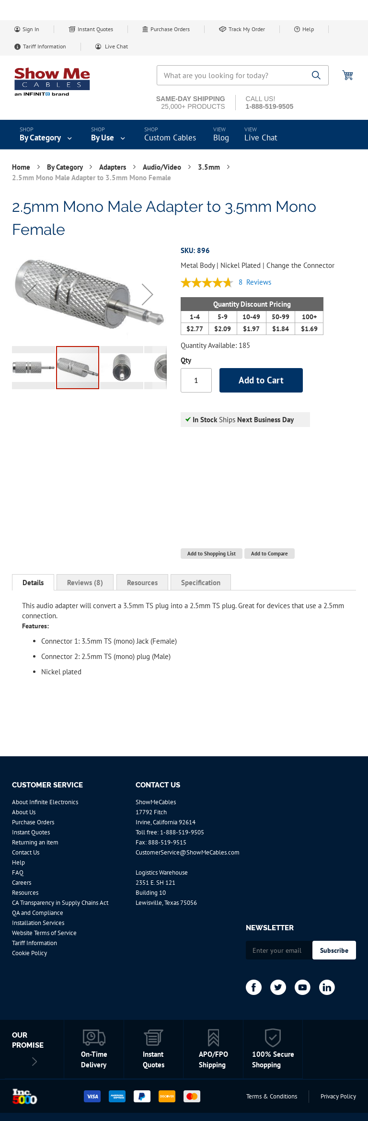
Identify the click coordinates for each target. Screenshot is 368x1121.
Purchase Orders (170, 29)
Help (308, 29)
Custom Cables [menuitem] (170, 137)
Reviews (85, 582)
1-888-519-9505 (182, 832)
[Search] (316, 76)
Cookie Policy (29, 953)
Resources (142, 582)
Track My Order (247, 29)
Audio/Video (163, 167)
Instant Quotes (95, 29)
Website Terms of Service (44, 933)
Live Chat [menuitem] (260, 137)
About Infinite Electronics (45, 802)
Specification (200, 582)
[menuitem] (46, 134)
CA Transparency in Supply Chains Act (60, 903)
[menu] (184, 135)
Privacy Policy (338, 1096)
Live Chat (116, 46)
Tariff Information (44, 46)
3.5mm (210, 167)
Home (22, 167)
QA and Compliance (37, 913)
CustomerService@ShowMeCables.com (188, 852)
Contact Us (25, 852)
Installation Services (38, 923)
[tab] (33, 582)
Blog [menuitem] (221, 137)
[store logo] (52, 81)
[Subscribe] (334, 950)
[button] (31, 294)
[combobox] (243, 75)
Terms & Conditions (271, 1096)
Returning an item (35, 842)
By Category (65, 167)
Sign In (31, 29)
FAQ (17, 872)
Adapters (113, 167)
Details (33, 582)
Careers (21, 882)
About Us (23, 812)
